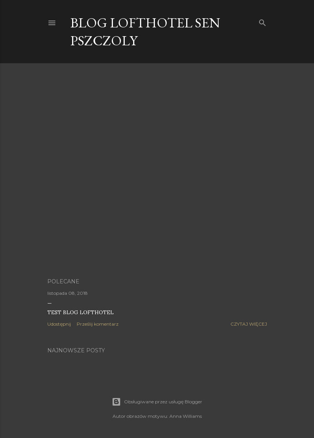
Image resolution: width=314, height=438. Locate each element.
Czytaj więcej (248, 324)
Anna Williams (185, 416)
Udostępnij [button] (59, 324)
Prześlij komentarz (98, 324)
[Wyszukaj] (262, 21)
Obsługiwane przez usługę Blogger (157, 401)
